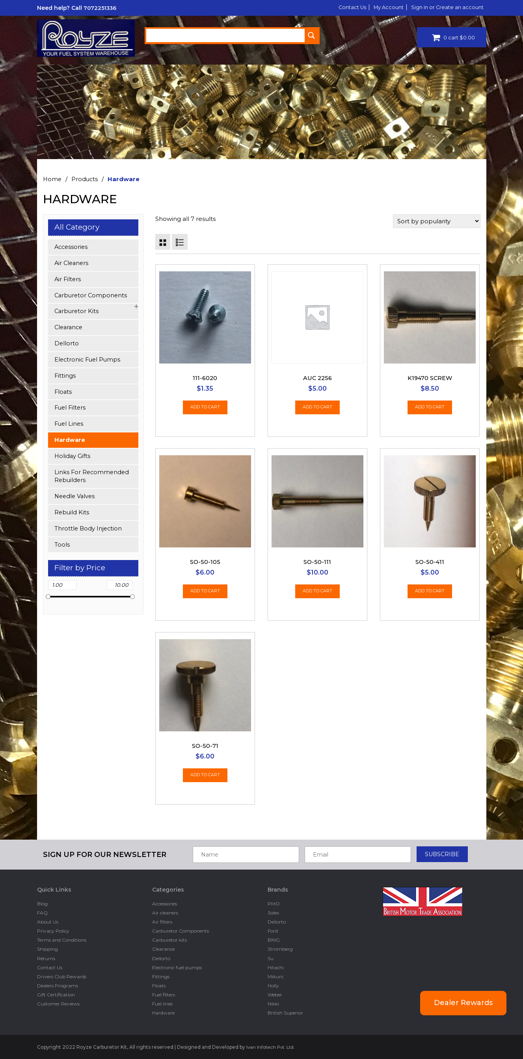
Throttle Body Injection (88, 532)
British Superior (285, 1013)
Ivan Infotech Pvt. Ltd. (272, 1047)
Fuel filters (70, 410)
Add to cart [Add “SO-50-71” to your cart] (205, 776)
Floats (63, 394)
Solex (273, 912)
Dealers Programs (57, 986)
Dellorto (66, 345)
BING (274, 940)
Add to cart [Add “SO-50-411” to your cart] (430, 592)
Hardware (70, 443)
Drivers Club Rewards (61, 976)
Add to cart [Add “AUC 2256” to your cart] (317, 409)
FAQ (42, 912)
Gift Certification (56, 995)
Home (52, 179)
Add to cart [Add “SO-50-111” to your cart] (317, 592)
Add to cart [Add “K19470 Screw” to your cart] (430, 409)
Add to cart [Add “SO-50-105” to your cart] (205, 592)
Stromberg (280, 949)
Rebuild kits (72, 516)
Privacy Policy (53, 931)
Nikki (273, 1004)
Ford (273, 931)
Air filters (68, 280)
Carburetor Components (91, 296)
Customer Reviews (58, 1004)
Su (271, 958)
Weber (275, 995)
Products (85, 179)
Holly (273, 986)
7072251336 (101, 7)
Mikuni (275, 976)
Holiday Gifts (72, 459)
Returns (46, 958)
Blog (42, 903)
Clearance (69, 328)
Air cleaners (72, 263)
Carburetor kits (77, 312)
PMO (274, 903)
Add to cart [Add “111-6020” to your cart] (205, 409)
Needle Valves (75, 500)
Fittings (65, 377)
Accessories (71, 247)
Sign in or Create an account (445, 7)
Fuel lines (69, 426)
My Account (381, 7)
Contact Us (341, 7)
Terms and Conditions (61, 940)
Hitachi (276, 967)
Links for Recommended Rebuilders (92, 480)
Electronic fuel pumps (88, 361)
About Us (47, 922)
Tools (62, 549)
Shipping (47, 949)
